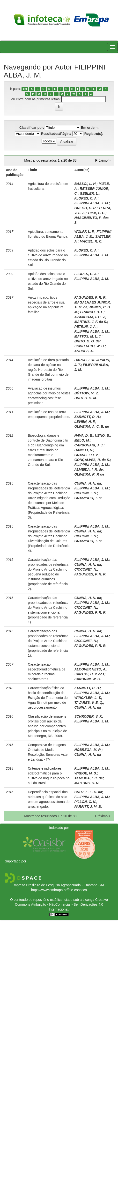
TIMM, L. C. (96, 213)
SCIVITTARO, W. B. (89, 346)
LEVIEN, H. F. (84, 422)
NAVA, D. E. (83, 435)
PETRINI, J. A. (85, 327)
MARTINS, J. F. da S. (90, 322)
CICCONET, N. (85, 493)
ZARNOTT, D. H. (87, 417)
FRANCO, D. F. (91, 312)
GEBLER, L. (89, 193)
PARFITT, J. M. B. (88, 806)
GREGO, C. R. (85, 208)
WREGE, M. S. (85, 773)
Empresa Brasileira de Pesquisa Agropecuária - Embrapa (54, 885)
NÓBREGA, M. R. (88, 750)
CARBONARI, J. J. (88, 445)
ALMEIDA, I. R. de (88, 469)
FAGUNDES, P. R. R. (90, 297)
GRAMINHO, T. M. (88, 498)
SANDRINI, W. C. (87, 679)
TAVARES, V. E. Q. (88, 702)
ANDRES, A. (84, 351)
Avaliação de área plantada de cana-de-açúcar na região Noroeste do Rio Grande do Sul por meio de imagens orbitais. (48, 369)
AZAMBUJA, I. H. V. (89, 317)
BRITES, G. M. (85, 398)
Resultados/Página (56, 134)
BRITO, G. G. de (87, 341)
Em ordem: (90, 128)
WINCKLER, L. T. (87, 698)
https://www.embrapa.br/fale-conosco (59, 890)
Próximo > (103, 160)
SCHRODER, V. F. (88, 716)
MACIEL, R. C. (91, 241)
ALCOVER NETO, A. (90, 669)
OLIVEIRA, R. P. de (89, 474)
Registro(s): (93, 134)
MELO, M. (82, 440)
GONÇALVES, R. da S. (92, 460)
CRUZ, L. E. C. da (88, 792)
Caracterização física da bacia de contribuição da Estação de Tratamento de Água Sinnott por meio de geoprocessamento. (47, 697)
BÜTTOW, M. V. (86, 393)
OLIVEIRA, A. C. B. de (91, 426)
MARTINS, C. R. (86, 783)
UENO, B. (102, 435)
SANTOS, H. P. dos (89, 674)
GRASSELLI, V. (86, 455)
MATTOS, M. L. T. (88, 336)
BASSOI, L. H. (85, 184)
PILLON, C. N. (85, 802)
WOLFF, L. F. (84, 232)
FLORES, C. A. (85, 198)
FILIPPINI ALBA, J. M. (91, 203)
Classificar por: (31, 128)
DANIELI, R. (83, 450)
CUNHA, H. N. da (87, 483)
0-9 (25, 88)
